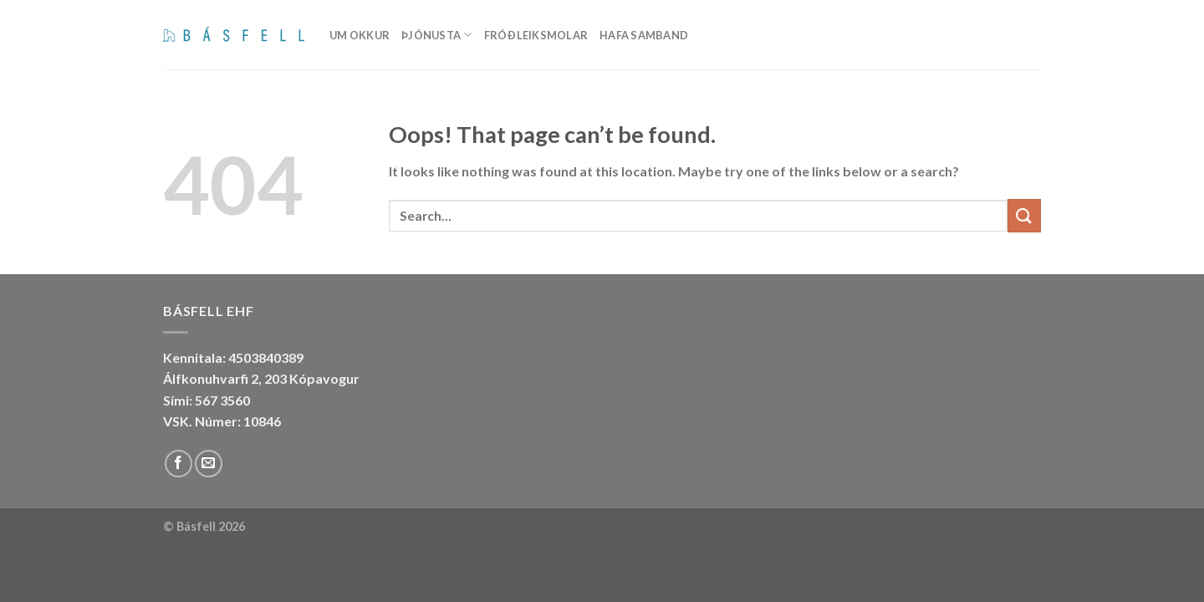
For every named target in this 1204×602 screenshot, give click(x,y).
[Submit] (1024, 215)
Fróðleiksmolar (536, 35)
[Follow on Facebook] (178, 463)
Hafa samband (643, 35)
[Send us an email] (208, 463)
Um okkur (359, 35)
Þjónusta (436, 35)
